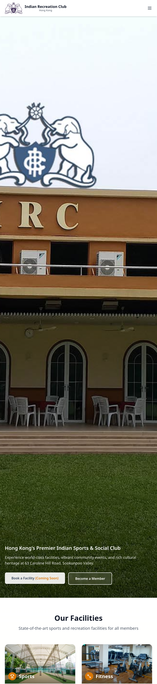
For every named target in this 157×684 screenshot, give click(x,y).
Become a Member (90, 578)
